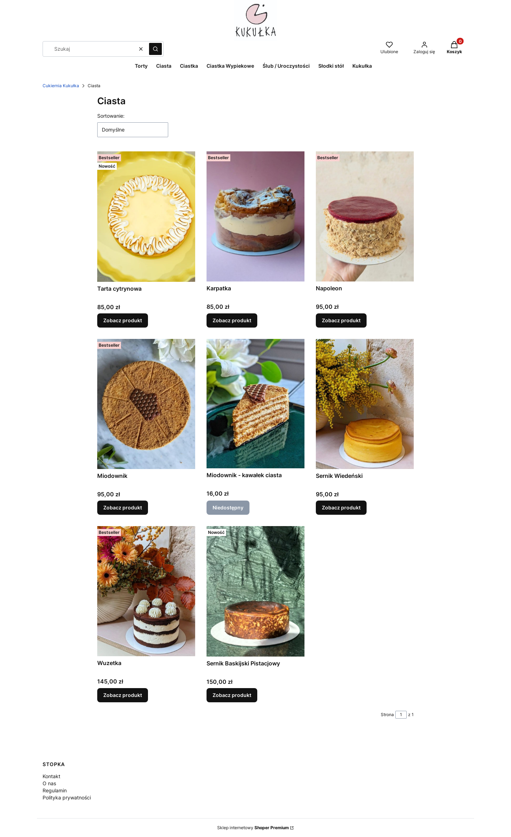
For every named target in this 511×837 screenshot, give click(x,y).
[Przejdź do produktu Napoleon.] (365, 216)
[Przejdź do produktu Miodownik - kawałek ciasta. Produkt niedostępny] (255, 403)
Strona (387, 714)
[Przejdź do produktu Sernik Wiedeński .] (365, 404)
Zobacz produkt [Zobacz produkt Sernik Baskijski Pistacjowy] (232, 695)
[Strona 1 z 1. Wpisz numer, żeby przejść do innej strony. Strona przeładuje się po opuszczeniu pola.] (401, 715)
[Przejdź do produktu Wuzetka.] (146, 591)
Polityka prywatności (67, 797)
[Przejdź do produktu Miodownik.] (146, 404)
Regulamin (55, 790)
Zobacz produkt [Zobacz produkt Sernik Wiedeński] (341, 507)
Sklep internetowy (253, 827)
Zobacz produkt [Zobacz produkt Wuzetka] (122, 695)
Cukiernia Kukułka (61, 85)
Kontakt (51, 776)
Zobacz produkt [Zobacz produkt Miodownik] (122, 507)
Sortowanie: (111, 116)
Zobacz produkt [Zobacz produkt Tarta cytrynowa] (122, 320)
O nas (49, 783)
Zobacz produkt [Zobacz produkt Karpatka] (232, 320)
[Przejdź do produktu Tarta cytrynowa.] (146, 216)
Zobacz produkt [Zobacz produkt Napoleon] (341, 320)
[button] (155, 49)
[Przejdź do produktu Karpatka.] (255, 216)
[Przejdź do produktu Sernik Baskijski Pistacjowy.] (255, 591)
